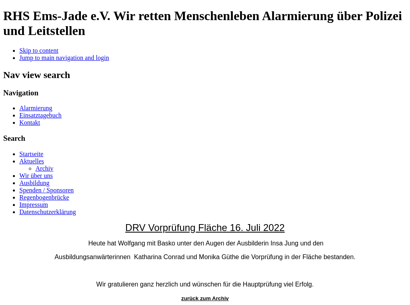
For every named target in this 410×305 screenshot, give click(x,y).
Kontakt (29, 122)
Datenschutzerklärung (47, 211)
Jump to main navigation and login (64, 57)
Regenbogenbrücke (44, 197)
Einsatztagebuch (40, 115)
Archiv (44, 168)
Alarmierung (35, 108)
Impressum (33, 204)
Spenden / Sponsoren (46, 190)
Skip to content (38, 50)
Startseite (31, 153)
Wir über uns (36, 175)
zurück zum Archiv (205, 298)
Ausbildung (34, 182)
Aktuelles (31, 161)
